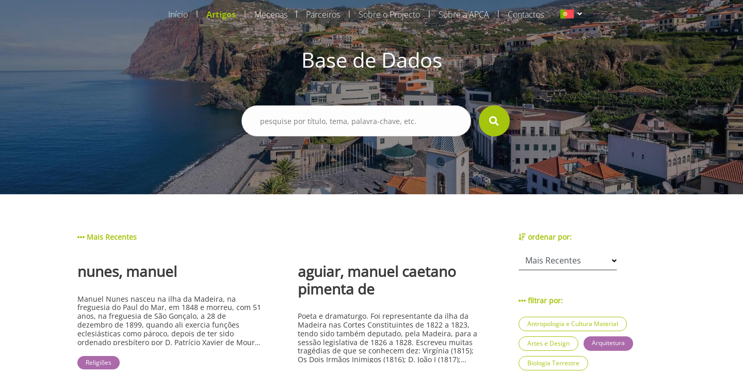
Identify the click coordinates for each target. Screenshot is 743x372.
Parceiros (323, 14)
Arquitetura (608, 342)
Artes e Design (548, 343)
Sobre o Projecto (389, 14)
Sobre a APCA (464, 14)
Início (178, 14)
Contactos (526, 14)
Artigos (221, 14)
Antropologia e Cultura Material (572, 323)
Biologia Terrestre (553, 363)
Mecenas (270, 14)
